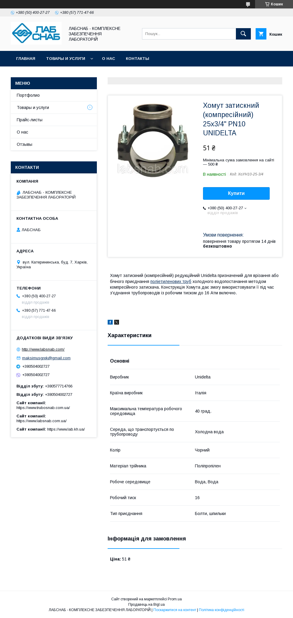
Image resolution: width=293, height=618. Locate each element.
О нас (108, 58)
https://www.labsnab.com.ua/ (41, 421)
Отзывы (24, 144)
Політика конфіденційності (221, 610)
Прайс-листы (29, 119)
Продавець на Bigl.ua (146, 604)
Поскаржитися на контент (174, 610)
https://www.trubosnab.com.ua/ (43, 407)
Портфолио (28, 95)
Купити (236, 193)
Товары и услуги (65, 58)
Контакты (137, 58)
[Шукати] (243, 34)
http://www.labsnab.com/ (43, 349)
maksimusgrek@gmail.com (46, 358)
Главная (25, 58)
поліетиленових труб (170, 281)
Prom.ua (175, 599)
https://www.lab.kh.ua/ (66, 429)
